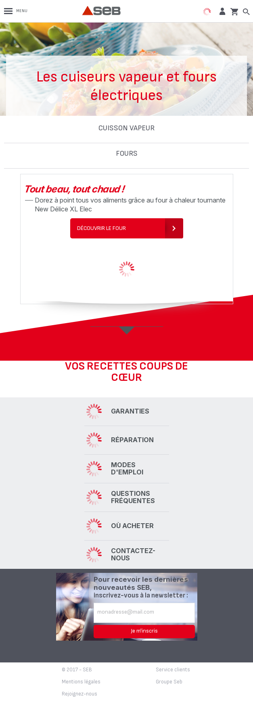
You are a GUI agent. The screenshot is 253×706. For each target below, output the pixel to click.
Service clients (173, 669)
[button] (221, 11)
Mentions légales (81, 682)
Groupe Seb (169, 682)
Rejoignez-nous (79, 694)
